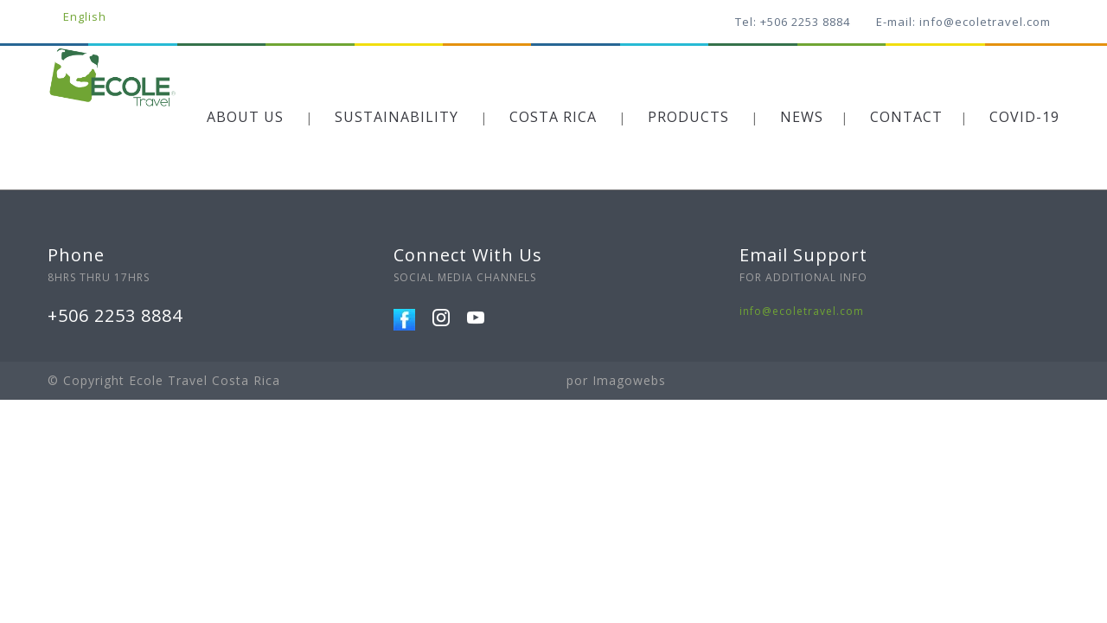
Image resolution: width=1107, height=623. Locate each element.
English (84, 16)
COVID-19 (1024, 116)
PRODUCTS (688, 116)
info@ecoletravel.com (801, 311)
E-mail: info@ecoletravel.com (963, 21)
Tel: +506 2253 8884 (792, 21)
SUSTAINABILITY (396, 116)
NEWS (801, 116)
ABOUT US (245, 116)
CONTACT (906, 116)
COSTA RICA (553, 116)
